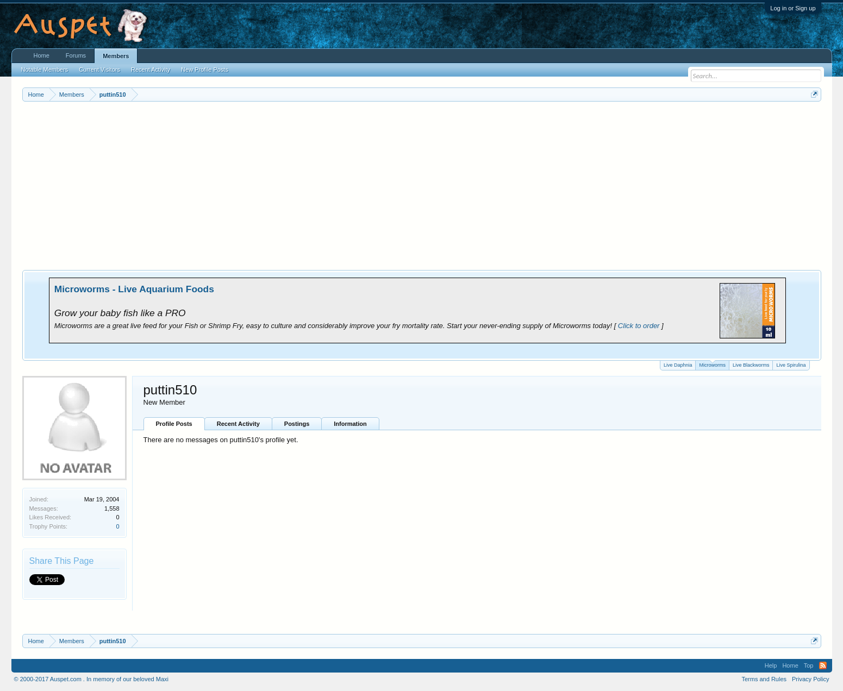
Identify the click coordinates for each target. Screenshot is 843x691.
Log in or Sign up (792, 8)
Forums (76, 55)
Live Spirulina (790, 365)
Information (350, 423)
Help (771, 665)
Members (116, 56)
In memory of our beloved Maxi (127, 679)
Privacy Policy (810, 679)
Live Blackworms (751, 365)
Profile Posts (174, 423)
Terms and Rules (763, 679)
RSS (823, 665)
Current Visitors (99, 69)
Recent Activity (238, 423)
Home (41, 55)
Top (809, 665)
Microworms (712, 364)
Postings (296, 423)
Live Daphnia (678, 365)
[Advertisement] (422, 183)
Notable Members (44, 69)
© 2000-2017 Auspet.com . (49, 679)
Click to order (639, 326)
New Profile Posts (204, 69)
